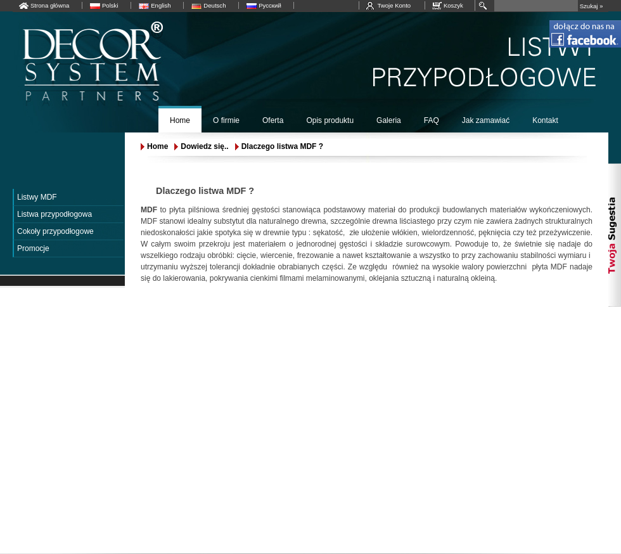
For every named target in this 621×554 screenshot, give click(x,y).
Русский (270, 5)
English (160, 5)
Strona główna (49, 5)
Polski (110, 5)
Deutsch (214, 5)
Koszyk (453, 5)
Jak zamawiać (485, 120)
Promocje (33, 248)
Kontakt (545, 120)
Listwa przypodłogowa (54, 214)
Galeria (388, 120)
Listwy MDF (37, 197)
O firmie (226, 120)
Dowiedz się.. (204, 146)
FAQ (431, 120)
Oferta (272, 120)
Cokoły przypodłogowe (55, 231)
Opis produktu (330, 120)
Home (180, 120)
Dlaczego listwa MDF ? (282, 146)
